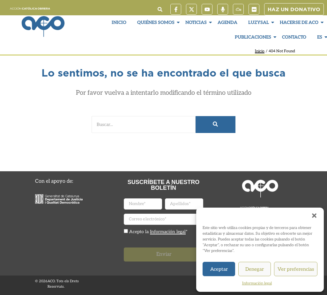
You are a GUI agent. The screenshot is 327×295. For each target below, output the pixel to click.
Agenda (227, 22)
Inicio (119, 22)
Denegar (254, 269)
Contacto (294, 37)
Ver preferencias (296, 269)
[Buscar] (144, 124)
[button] (314, 215)
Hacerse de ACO (300, 22)
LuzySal (259, 22)
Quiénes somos (156, 22)
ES (320, 37)
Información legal (257, 283)
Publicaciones (254, 37)
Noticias (196, 22)
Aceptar (219, 269)
